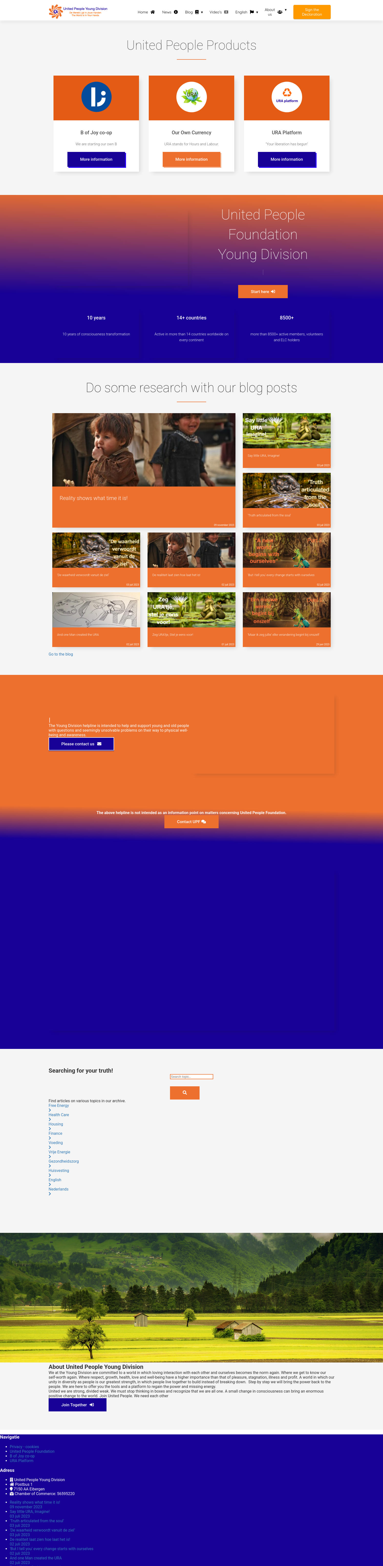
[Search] (185, 1093)
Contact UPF (191, 821)
